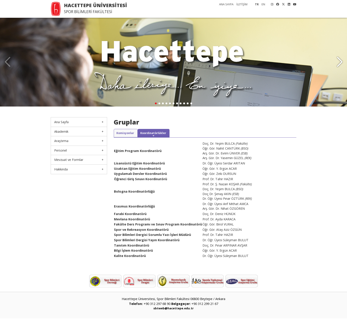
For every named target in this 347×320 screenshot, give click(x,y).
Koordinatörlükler (161, 134)
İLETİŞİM (241, 4)
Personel (60, 150)
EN (263, 4)
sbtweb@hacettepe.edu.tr (173, 310)
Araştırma (61, 141)
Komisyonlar (128, 134)
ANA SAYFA (226, 4)
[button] (340, 62)
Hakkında (61, 169)
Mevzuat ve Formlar (68, 160)
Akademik (61, 131)
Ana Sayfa (61, 122)
